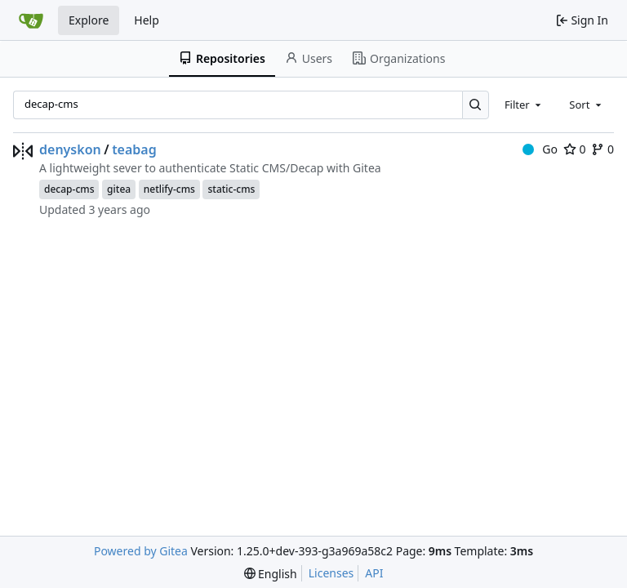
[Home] (31, 20)
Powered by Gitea (141, 551)
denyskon (70, 149)
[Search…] (475, 105)
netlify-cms (169, 189)
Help (146, 20)
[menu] (270, 573)
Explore (89, 20)
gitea (119, 189)
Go (540, 149)
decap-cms (69, 189)
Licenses (331, 573)
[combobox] (524, 104)
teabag (134, 149)
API (374, 573)
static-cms (231, 189)
